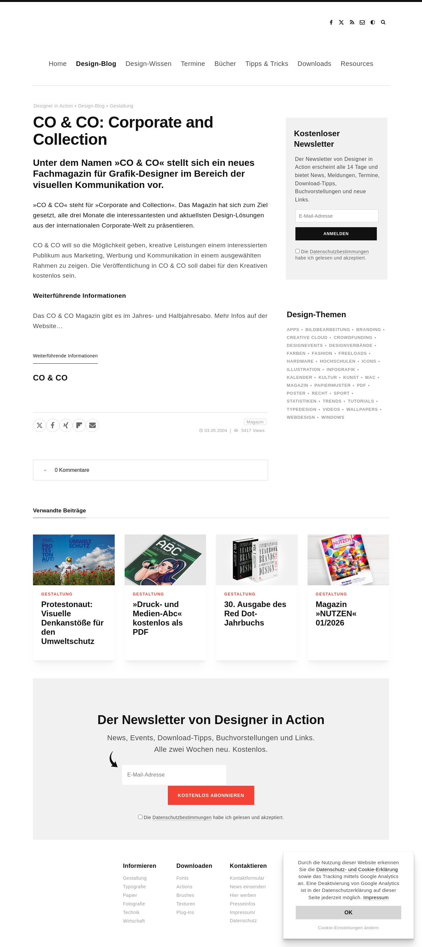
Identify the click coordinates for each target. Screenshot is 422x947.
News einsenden (248, 886)
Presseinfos (243, 903)
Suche (383, 22)
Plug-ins (185, 911)
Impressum (376, 897)
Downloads (315, 63)
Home (58, 63)
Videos (331, 409)
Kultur (327, 377)
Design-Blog (96, 63)
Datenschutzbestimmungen (339, 251)
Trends (332, 401)
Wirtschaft (134, 920)
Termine (193, 63)
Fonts (182, 877)
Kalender (299, 377)
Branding (368, 329)
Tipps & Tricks (266, 63)
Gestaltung (121, 105)
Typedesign (301, 409)
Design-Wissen (149, 63)
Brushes (185, 894)
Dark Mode (373, 22)
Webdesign (301, 417)
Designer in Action (67, 22)
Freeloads (353, 353)
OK (349, 912)
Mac (370, 377)
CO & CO (50, 377)
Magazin (255, 421)
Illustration (303, 369)
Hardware (300, 361)
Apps (293, 329)
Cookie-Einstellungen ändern (348, 927)
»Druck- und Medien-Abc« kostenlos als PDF (158, 618)
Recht (320, 393)
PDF (361, 385)
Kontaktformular (247, 877)
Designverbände (351, 345)
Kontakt (362, 22)
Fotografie (134, 903)
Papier (130, 894)
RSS (352, 22)
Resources (357, 63)
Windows (332, 417)
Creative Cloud (307, 337)
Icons (369, 361)
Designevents (305, 345)
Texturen (185, 903)
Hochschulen (337, 361)
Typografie (134, 886)
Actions (184, 886)
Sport (342, 393)
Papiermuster (333, 385)
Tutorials (361, 401)
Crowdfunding (353, 337)
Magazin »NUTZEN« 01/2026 (336, 613)
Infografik (341, 369)
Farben (296, 353)
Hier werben (243, 894)
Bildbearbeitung (327, 329)
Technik (131, 911)
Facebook (331, 22)
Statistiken (301, 401)
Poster (296, 393)
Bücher (225, 63)
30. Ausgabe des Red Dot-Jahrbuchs (255, 613)
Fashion (322, 353)
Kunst (351, 377)
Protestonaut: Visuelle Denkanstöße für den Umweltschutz (72, 623)
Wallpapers (362, 409)
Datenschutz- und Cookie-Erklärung (357, 869)
